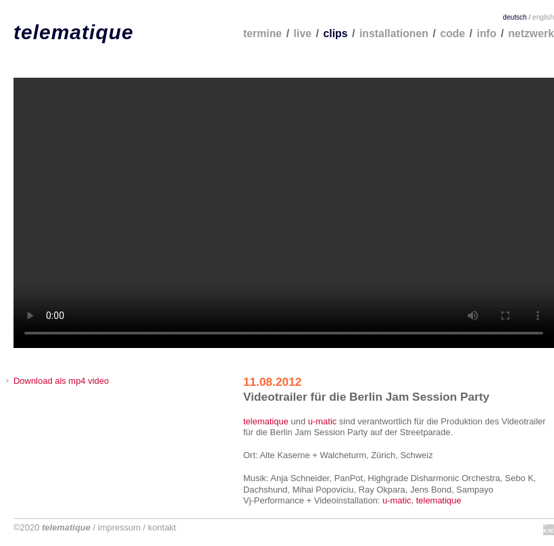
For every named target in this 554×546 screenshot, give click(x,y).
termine (262, 33)
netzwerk (531, 33)
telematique (74, 32)
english (543, 17)
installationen (393, 33)
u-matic (322, 421)
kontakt (162, 527)
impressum (119, 527)
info (487, 33)
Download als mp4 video (61, 381)
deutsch (514, 17)
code (452, 33)
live (302, 33)
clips (335, 33)
